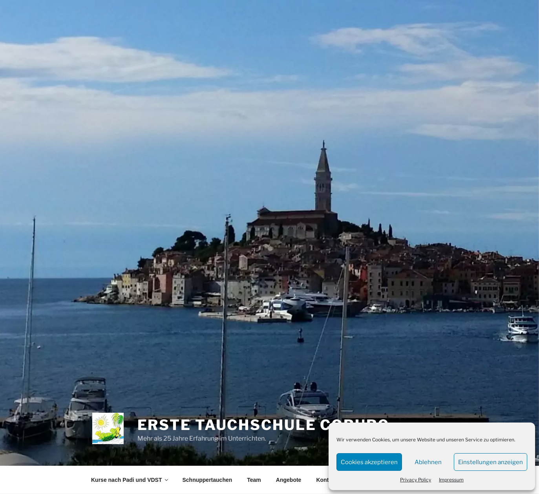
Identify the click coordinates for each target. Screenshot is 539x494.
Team (254, 480)
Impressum (451, 480)
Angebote (288, 480)
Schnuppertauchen (207, 480)
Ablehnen (428, 462)
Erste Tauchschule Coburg (263, 425)
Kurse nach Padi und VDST (130, 480)
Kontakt (326, 480)
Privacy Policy (415, 480)
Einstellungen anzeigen (490, 462)
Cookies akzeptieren (369, 462)
